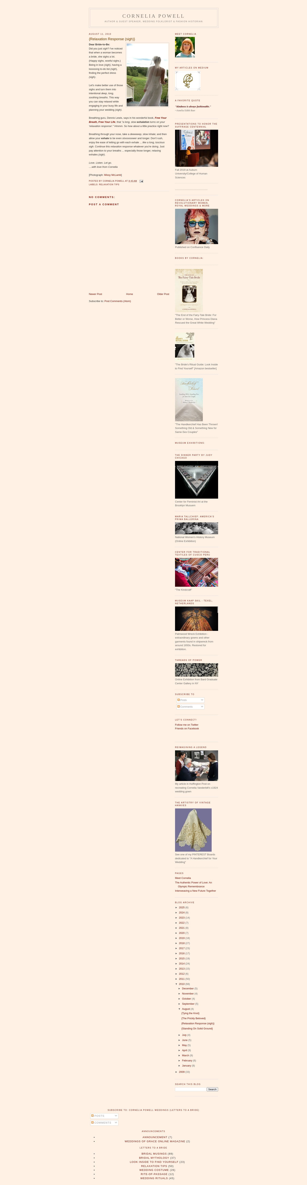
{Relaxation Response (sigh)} (112, 39)
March (186, 1055)
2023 (182, 917)
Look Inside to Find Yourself (154, 1161)
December (188, 988)
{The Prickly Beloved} (193, 1018)
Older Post (163, 294)
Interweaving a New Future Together (195, 890)
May (185, 1045)
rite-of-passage (154, 1174)
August (186, 1008)
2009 (182, 1071)
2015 (182, 958)
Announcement (155, 1137)
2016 (182, 953)
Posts (182, 700)
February (187, 1060)
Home (129, 294)
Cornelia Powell (153, 16)
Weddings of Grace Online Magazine (155, 1141)
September (188, 1003)
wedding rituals (154, 1178)
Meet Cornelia (183, 878)
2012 (182, 973)
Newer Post (95, 294)
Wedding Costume (154, 1170)
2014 (182, 963)
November (188, 993)
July (184, 1035)
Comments (185, 706)
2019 (182, 938)
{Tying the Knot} (190, 1013)
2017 (182, 948)
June (185, 1040)
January (187, 1065)
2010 (182, 983)
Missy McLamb (112, 174)
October (187, 998)
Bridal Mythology (154, 1157)
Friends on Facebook (187, 728)
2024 (182, 912)
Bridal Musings (154, 1153)
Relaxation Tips (109, 184)
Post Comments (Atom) (118, 301)
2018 (182, 943)
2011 (182, 978)
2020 (182, 932)
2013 (182, 968)
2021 (182, 927)
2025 (182, 907)
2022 (182, 922)
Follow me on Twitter (186, 724)
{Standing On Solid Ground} (197, 1028)
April (185, 1050)
